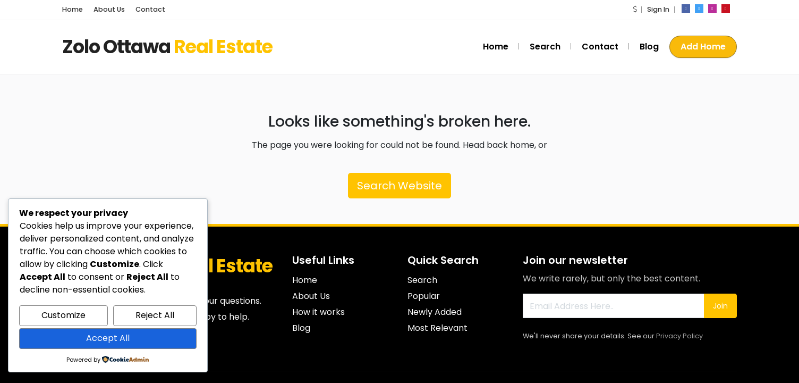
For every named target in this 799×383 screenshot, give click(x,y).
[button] (634, 9)
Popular (423, 296)
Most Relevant (437, 328)
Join (720, 306)
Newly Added (434, 312)
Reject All (154, 315)
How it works (318, 312)
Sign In (658, 9)
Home (72, 9)
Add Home (703, 46)
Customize (63, 315)
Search (545, 46)
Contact (150, 9)
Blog (649, 46)
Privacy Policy (679, 335)
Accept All (108, 338)
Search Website (399, 185)
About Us (109, 9)
